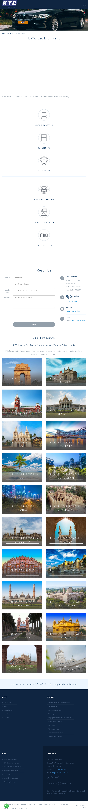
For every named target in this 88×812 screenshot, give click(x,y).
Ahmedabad (62, 791)
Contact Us (53, 783)
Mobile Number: (7, 291)
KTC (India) (84, 806)
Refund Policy (26, 805)
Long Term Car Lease (55, 710)
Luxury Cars (7, 703)
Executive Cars (8, 710)
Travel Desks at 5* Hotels (56, 733)
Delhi (48, 791)
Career (20, 808)
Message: (7, 297)
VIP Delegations (53, 729)
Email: (8, 284)
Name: (7, 278)
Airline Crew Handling (55, 737)
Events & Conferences (55, 721)
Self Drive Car (52, 706)
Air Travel (51, 725)
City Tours (7, 774)
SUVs (5, 706)
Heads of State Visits (10, 759)
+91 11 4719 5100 (78, 321)
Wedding (51, 714)
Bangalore (80, 791)
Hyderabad (72, 791)
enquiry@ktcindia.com (74, 311)
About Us (65, 783)
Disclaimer (38, 805)
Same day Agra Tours (11, 778)
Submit (34, 324)
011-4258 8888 (71, 301)
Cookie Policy (63, 805)
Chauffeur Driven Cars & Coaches (59, 703)
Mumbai (54, 791)
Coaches (6, 718)
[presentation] (30, 315)
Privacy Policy (49, 805)
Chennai (49, 793)
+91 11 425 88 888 (42, 684)
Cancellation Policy (11, 805)
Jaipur (55, 793)
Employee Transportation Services (59, 718)
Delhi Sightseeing (9, 782)
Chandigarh (62, 793)
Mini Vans (7, 714)
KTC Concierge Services (11, 763)
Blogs (28, 808)
